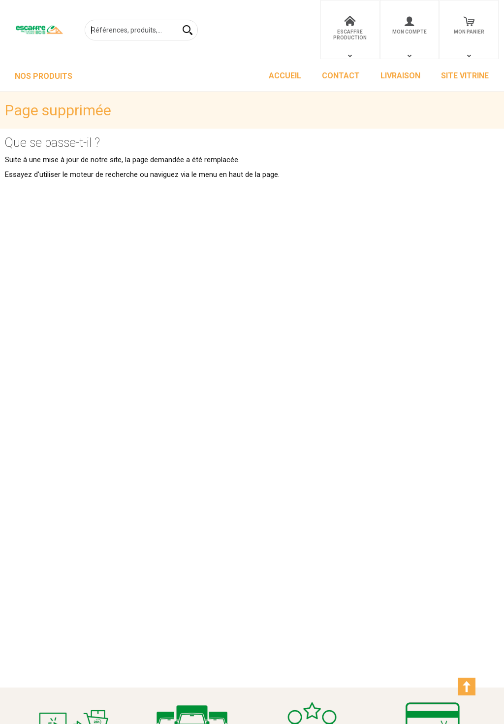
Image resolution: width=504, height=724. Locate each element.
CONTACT (341, 75)
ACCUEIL (285, 75)
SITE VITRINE (465, 75)
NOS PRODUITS (43, 76)
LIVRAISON (400, 75)
